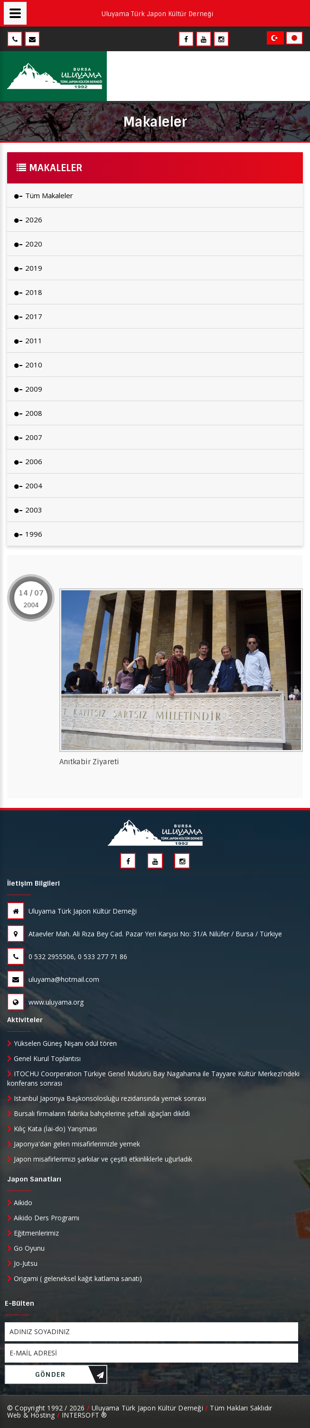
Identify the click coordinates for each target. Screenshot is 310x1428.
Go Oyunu (26, 1248)
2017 (28, 316)
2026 (28, 219)
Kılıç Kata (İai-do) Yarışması (52, 1128)
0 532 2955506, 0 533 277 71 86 (67, 956)
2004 (28, 485)
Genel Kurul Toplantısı (44, 1058)
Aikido (19, 1202)
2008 (28, 413)
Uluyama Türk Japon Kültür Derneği (72, 910)
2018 (28, 292)
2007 (28, 437)
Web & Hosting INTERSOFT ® (57, 1415)
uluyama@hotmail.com (53, 979)
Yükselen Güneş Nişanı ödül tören (62, 1043)
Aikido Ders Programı (43, 1217)
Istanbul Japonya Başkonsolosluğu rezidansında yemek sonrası (106, 1098)
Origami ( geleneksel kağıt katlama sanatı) (74, 1278)
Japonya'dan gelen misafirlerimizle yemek (73, 1143)
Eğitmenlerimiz (33, 1232)
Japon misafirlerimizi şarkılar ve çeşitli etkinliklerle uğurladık (99, 1158)
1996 (28, 534)
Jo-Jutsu (22, 1263)
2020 (28, 243)
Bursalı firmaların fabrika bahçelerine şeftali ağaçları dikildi (98, 1113)
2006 (28, 461)
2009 (28, 389)
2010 (28, 364)
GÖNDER (69, 1377)
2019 (28, 268)
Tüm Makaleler (43, 195)
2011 (28, 340)
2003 (28, 509)
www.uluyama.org (45, 1002)
